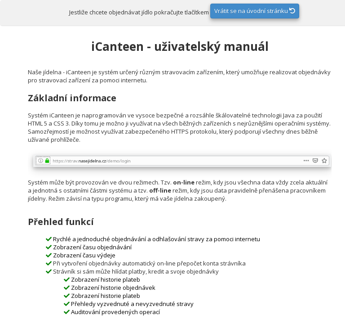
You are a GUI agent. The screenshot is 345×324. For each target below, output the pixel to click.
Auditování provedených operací (115, 312)
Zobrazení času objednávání (92, 247)
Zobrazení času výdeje (84, 255)
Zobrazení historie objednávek (113, 288)
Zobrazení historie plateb (105, 279)
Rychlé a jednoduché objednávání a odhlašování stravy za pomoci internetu (156, 239)
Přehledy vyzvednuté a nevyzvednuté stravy (132, 304)
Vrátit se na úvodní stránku (254, 11)
